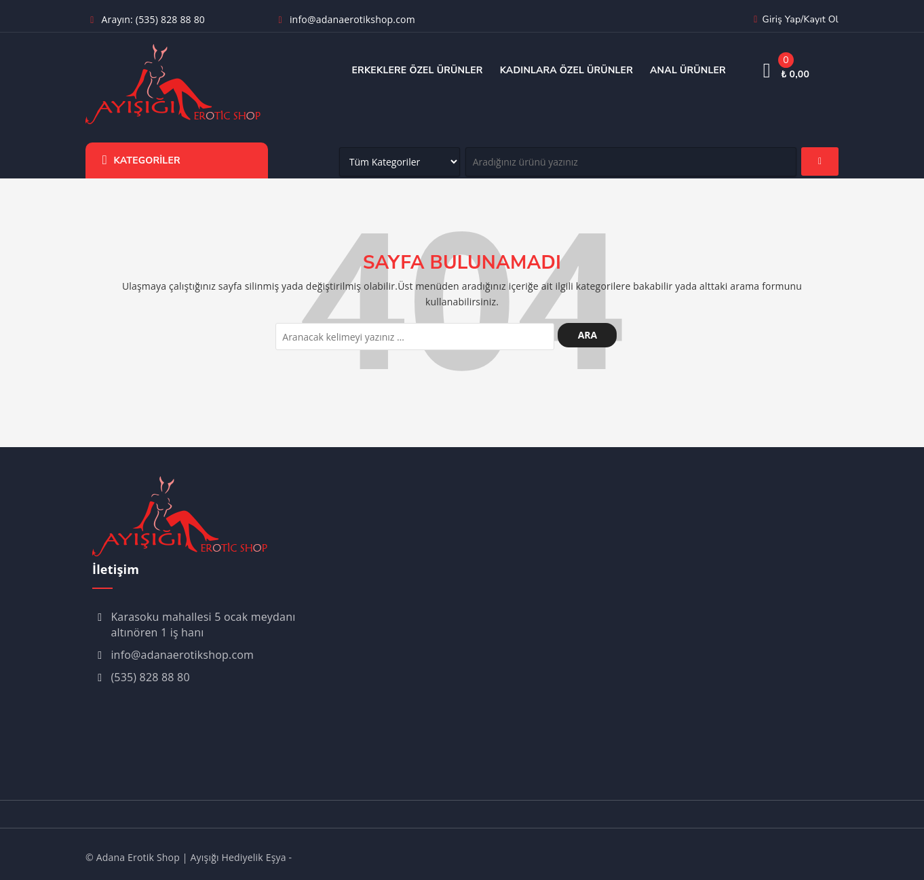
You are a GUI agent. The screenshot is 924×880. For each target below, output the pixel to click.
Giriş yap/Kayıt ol (794, 19)
